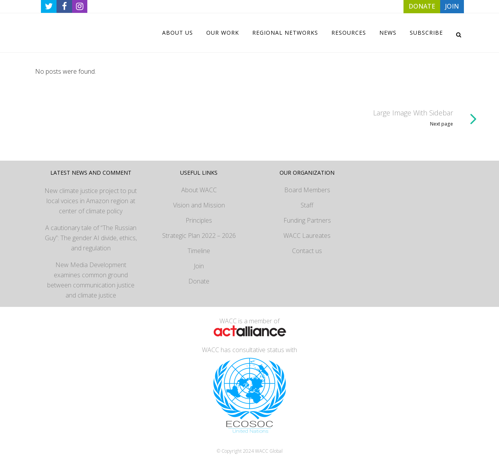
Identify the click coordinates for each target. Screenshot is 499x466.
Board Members (307, 190)
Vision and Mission (199, 205)
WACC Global (269, 451)
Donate (198, 281)
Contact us (307, 250)
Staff (307, 205)
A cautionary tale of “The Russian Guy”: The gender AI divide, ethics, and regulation (91, 237)
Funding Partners (307, 220)
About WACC (199, 190)
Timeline (199, 250)
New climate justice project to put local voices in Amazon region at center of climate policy (90, 200)
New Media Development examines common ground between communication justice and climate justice (90, 279)
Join (199, 266)
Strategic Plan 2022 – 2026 (199, 235)
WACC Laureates (307, 235)
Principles (199, 220)
